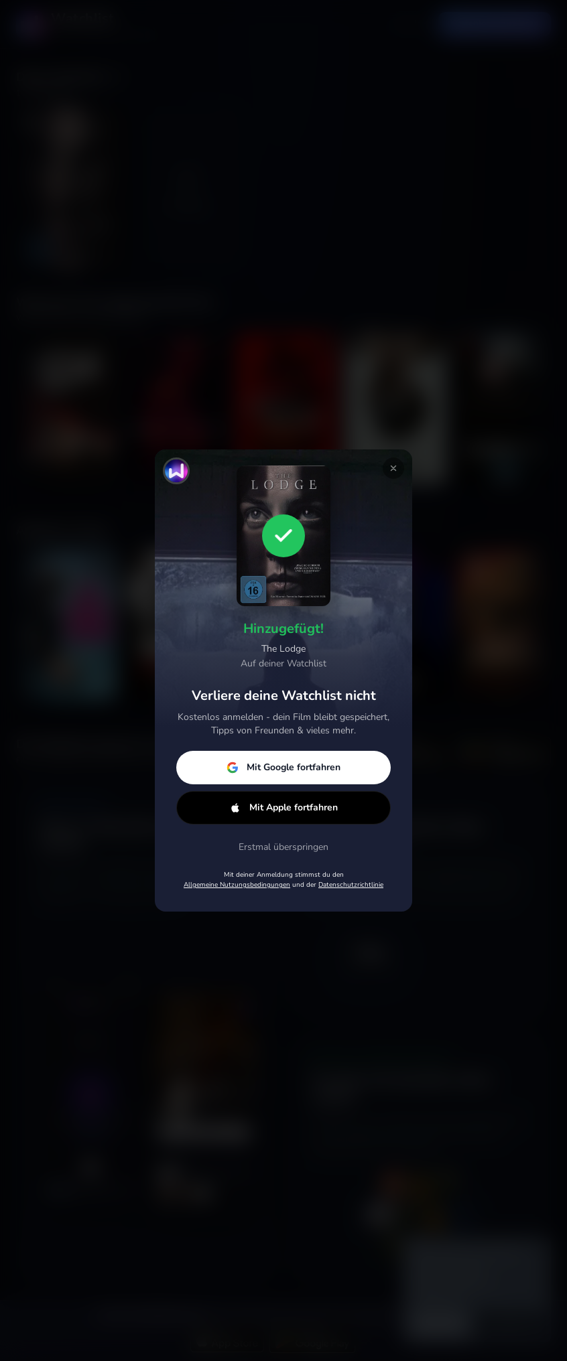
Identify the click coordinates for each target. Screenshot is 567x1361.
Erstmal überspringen (283, 847)
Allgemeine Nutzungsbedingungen (237, 884)
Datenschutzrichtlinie (350, 884)
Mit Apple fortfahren (283, 807)
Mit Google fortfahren (283, 767)
